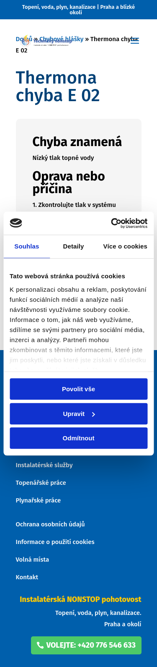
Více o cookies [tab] (125, 246)
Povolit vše (78, 388)
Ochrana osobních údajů (50, 524)
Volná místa (32, 559)
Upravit (79, 413)
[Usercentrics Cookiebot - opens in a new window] (111, 223)
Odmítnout (79, 438)
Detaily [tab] (73, 246)
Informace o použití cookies (55, 542)
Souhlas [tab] (26, 246)
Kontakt (27, 577)
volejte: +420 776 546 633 (91, 645)
